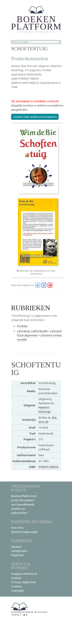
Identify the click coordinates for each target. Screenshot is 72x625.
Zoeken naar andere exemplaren (35, 116)
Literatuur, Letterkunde (32, 331)
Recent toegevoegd (24, 531)
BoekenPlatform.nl (31, 522)
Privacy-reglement (23, 582)
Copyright (17, 590)
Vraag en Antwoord (24, 573)
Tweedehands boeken (25, 488)
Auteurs (16, 546)
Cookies (16, 586)
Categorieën (19, 550)
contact (16, 615)
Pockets (22, 326)
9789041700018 (48, 466)
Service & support (20, 566)
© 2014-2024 (41, 612)
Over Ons (17, 527)
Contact (16, 578)
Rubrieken (21, 541)
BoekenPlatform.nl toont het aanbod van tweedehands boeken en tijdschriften (24, 504)
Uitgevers (17, 555)
